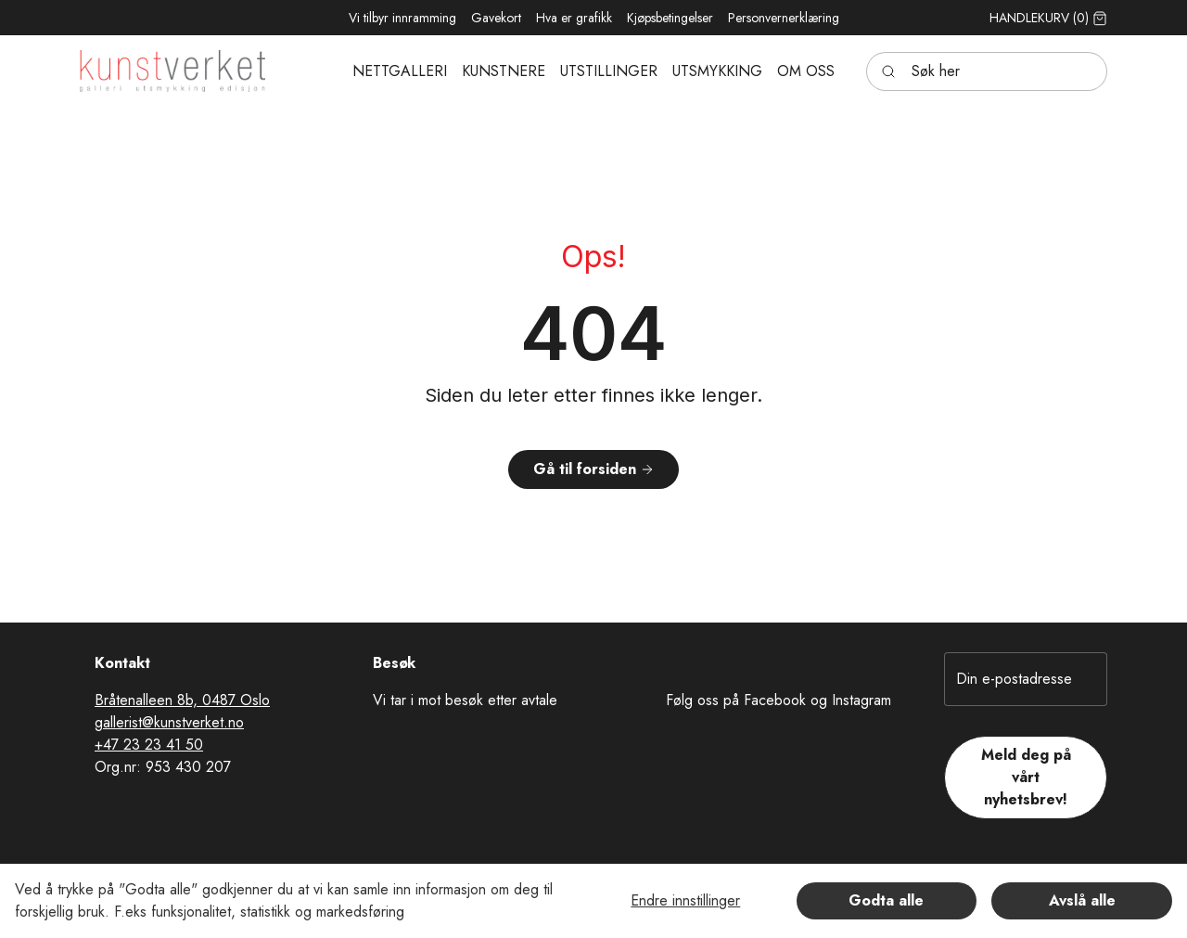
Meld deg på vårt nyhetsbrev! (1026, 777)
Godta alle (886, 900)
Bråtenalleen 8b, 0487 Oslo (182, 700)
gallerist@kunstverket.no (169, 722)
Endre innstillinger (685, 900)
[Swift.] (172, 71)
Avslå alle (1082, 900)
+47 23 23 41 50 (149, 744)
